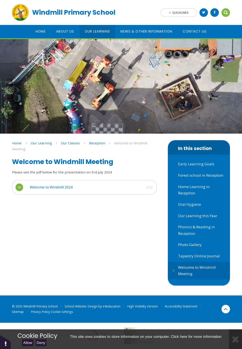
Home (17, 143)
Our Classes (70, 143)
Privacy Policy (40, 312)
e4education (111, 306)
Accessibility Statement (181, 306)
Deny (41, 343)
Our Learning (41, 143)
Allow (27, 343)
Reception (97, 143)
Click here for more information (196, 337)
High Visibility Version (142, 306)
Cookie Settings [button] (62, 312)
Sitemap (18, 312)
